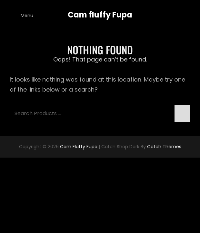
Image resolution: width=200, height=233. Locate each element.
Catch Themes (164, 146)
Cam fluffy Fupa (100, 14)
